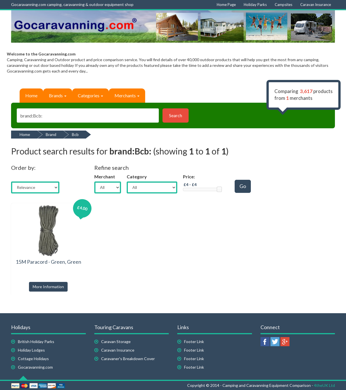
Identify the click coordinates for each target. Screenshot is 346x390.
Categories (90, 95)
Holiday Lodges (31, 350)
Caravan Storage (116, 341)
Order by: (23, 167)
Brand (51, 134)
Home (31, 95)
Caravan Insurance (117, 350)
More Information (48, 286)
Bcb (75, 134)
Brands (57, 95)
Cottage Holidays (33, 358)
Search (175, 115)
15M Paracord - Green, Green (48, 262)
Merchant (104, 176)
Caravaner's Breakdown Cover (128, 358)
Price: (189, 176)
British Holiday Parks (36, 341)
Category (137, 176)
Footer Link (194, 341)
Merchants (126, 95)
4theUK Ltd (324, 385)
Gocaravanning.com (35, 367)
